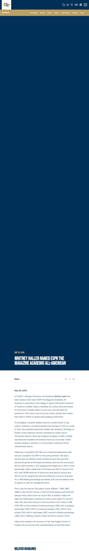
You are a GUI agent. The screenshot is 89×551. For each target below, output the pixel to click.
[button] (63, 5)
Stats (50, 13)
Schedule (33, 13)
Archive (75, 13)
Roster (42, 13)
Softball (5, 12)
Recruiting (65, 13)
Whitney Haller (60, 396)
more (82, 13)
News (57, 13)
